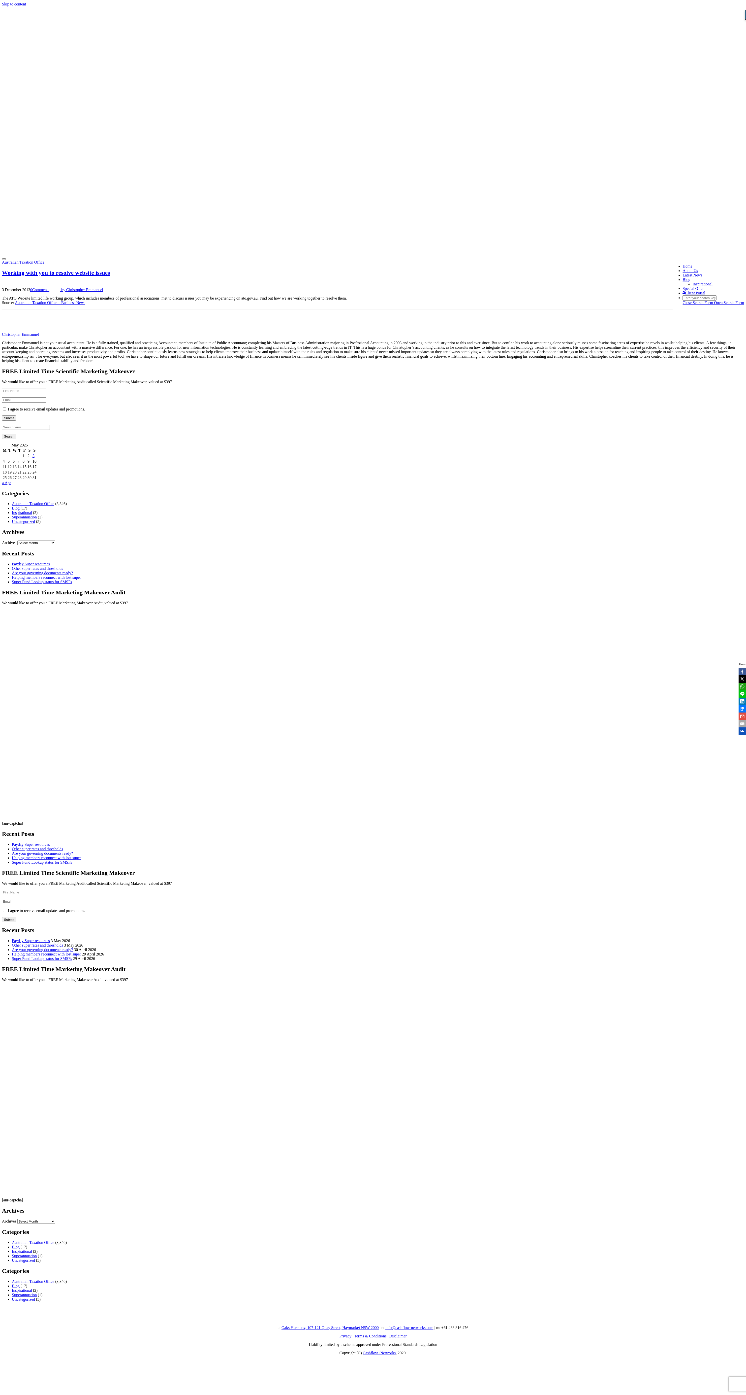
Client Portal (694, 293)
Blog (686, 279)
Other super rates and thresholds (37, 568)
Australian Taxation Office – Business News (50, 303)
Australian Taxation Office (23, 262)
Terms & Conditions (370, 1336)
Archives (9, 543)
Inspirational (702, 284)
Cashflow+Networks (379, 1353)
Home (687, 266)
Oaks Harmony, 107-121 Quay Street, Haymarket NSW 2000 (330, 1328)
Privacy (345, 1336)
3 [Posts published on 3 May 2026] (33, 456)
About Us (690, 271)
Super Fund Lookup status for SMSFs (42, 582)
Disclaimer (398, 1336)
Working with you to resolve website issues (56, 273)
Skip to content (14, 4)
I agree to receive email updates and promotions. (44, 409)
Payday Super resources (31, 564)
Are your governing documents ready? (42, 573)
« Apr (6, 483)
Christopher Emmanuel (20, 334)
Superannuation (24, 517)
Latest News (692, 275)
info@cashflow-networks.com (409, 1328)
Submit (9, 418)
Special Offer (693, 288)
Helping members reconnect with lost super (46, 577)
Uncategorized (23, 521)
